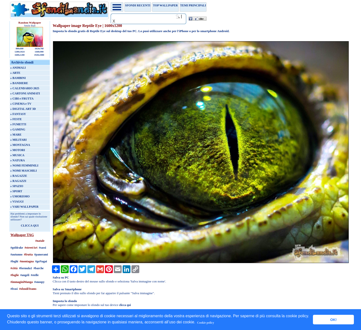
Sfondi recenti (137, 5)
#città (14, 268)
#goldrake (17, 247)
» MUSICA (17, 155)
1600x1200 (19, 55)
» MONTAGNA (20, 145)
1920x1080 (39, 55)
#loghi (14, 261)
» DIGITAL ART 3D (23, 109)
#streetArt (31, 247)
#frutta (28, 254)
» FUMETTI (18, 124)
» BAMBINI (18, 78)
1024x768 (39, 48)
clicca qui (125, 305)
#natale (39, 240)
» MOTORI (17, 150)
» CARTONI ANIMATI (25, 93)
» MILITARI (18, 139)
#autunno (17, 254)
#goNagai (41, 261)
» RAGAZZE (18, 176)
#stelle (35, 275)
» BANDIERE (19, 83)
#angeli (24, 275)
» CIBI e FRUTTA (22, 98)
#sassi (42, 247)
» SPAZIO (16, 186)
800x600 (20, 48)
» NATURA (17, 160)
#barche (39, 268)
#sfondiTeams (27, 289)
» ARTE (15, 73)
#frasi (14, 289)
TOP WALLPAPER (165, 5)
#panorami (41, 254)
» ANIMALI (18, 67)
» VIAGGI (17, 201)
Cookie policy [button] (205, 322)
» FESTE (16, 119)
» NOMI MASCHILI (23, 170)
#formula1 (25, 268)
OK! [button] (333, 320)
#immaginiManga (22, 282)
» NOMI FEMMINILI (24, 165)
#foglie (15, 275)
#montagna (27, 261)
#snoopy (39, 282)
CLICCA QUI (30, 225)
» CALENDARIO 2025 (24, 88)
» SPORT (16, 191)
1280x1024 (19, 52)
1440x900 (39, 52)
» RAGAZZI (18, 181)
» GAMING (17, 129)
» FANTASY (18, 114)
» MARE (16, 134)
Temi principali (193, 5)
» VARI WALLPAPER (24, 206)
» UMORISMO (20, 196)
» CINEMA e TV (20, 103)
